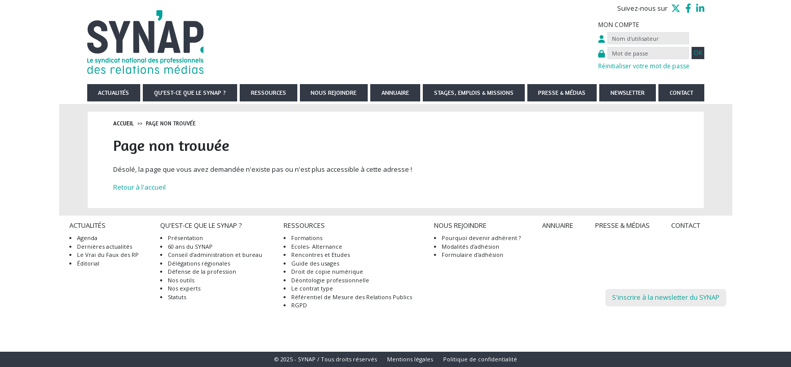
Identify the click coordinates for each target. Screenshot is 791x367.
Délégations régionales (199, 263)
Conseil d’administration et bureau (215, 254)
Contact (681, 92)
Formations (306, 238)
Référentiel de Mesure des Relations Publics (351, 297)
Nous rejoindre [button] (333, 92)
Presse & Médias (561, 92)
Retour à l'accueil (139, 187)
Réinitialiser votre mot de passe (644, 66)
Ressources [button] (268, 92)
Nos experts (184, 288)
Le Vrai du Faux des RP (108, 254)
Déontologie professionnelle (330, 280)
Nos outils (181, 280)
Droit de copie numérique (327, 271)
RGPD (299, 305)
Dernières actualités (104, 246)
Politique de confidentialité (480, 359)
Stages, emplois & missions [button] (474, 92)
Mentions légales (410, 359)
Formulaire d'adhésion (472, 254)
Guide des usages (315, 263)
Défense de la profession (202, 271)
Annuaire (395, 92)
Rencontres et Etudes (320, 254)
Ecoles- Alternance (316, 246)
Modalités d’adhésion (470, 246)
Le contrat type (312, 288)
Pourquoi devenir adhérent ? (481, 238)
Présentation (185, 238)
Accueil (123, 123)
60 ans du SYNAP (190, 246)
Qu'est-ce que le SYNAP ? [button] (190, 92)
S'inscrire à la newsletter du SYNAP (666, 297)
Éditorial (88, 263)
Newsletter (627, 92)
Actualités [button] (113, 92)
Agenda (87, 238)
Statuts (177, 297)
